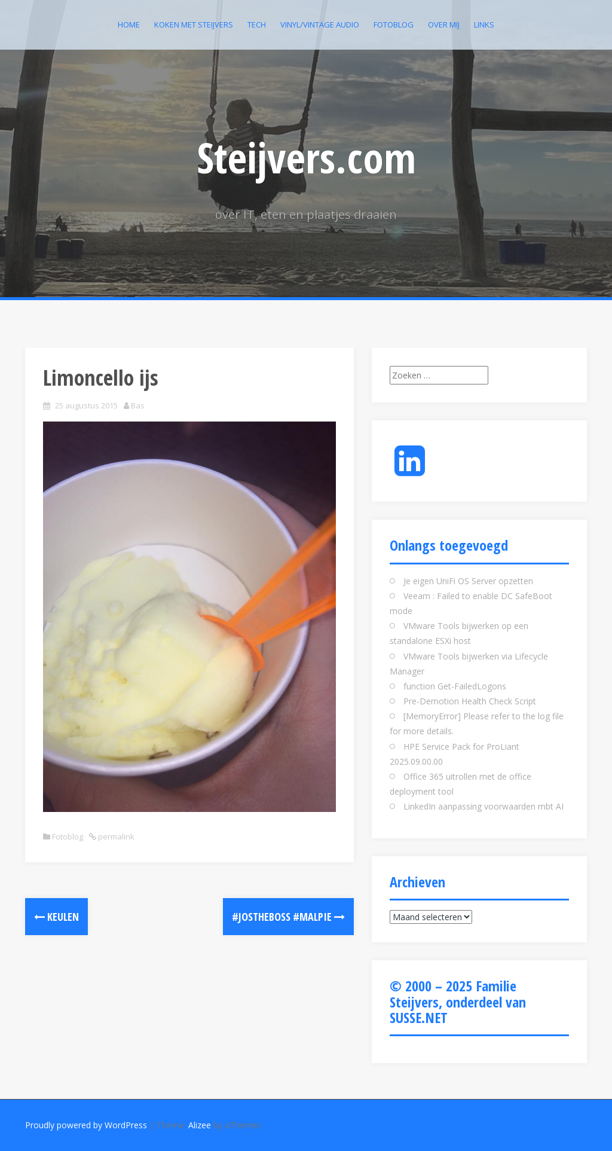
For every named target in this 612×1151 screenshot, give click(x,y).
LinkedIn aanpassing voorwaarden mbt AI (483, 806)
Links (484, 24)
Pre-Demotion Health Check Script (469, 701)
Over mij (444, 24)
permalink (115, 836)
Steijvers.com (306, 157)
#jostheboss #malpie (288, 916)
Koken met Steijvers (193, 24)
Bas (138, 405)
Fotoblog (394, 24)
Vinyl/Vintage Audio (319, 24)
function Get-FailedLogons (454, 686)
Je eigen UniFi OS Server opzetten (468, 581)
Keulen (56, 916)
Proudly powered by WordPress (86, 1125)
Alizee (199, 1125)
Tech (256, 24)
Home (129, 24)
